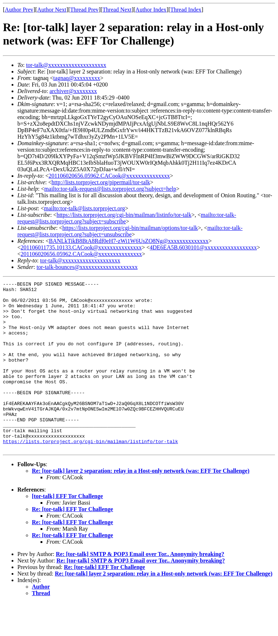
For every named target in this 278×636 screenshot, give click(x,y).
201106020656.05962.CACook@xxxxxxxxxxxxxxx (109, 176)
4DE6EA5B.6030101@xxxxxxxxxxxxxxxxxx (203, 247)
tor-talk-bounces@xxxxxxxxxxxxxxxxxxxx (87, 267)
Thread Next (116, 10)
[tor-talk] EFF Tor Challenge (67, 530)
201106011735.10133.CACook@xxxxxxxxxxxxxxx (81, 247)
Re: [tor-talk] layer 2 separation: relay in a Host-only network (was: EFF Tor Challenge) (140, 504)
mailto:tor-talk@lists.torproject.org (84, 208)
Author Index (151, 10)
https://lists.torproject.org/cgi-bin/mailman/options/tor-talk (130, 228)
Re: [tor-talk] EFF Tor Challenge (72, 543)
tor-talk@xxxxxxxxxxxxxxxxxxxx (66, 65)
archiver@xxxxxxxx (73, 91)
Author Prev (19, 10)
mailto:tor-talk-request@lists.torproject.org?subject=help (110, 189)
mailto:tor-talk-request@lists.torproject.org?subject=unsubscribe (130, 231)
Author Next (51, 10)
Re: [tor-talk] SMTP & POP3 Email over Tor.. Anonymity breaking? (140, 588)
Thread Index (186, 10)
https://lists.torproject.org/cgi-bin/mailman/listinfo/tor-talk (123, 215)
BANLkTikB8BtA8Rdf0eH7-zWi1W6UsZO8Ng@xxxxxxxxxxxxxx (128, 241)
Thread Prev (84, 10)
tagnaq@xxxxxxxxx (76, 78)
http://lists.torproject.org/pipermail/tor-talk (100, 182)
